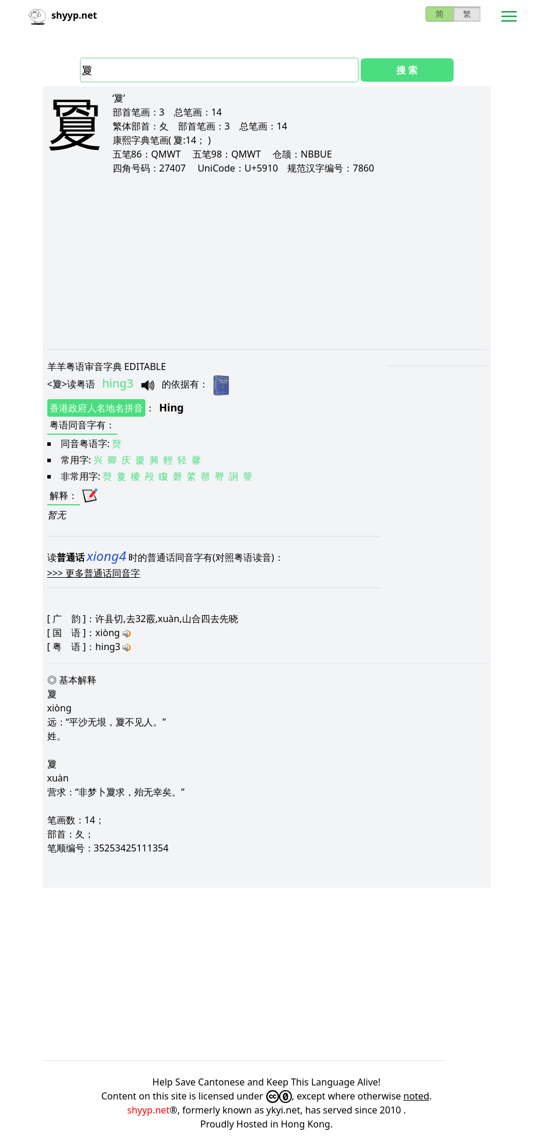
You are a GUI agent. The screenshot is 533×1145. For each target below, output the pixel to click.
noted (416, 1096)
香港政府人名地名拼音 (96, 408)
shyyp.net (148, 1110)
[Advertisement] (266, 261)
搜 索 (406, 70)
